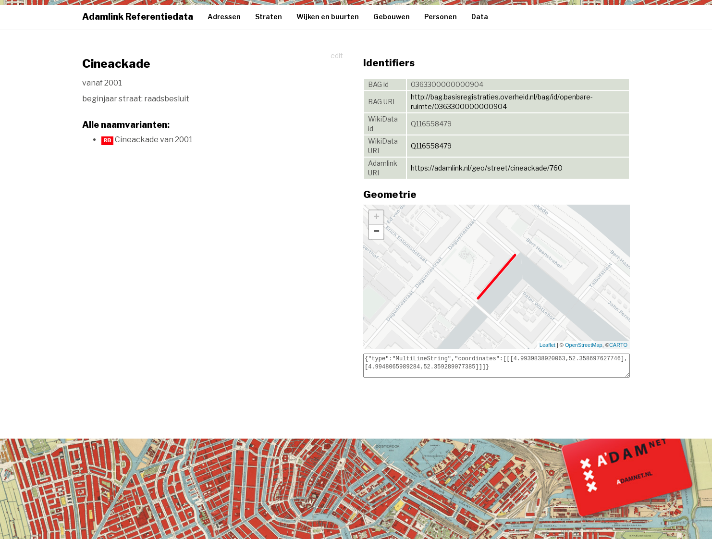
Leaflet (547, 345)
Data (479, 16)
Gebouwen (391, 16)
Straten (268, 16)
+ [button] (376, 217)
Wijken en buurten (327, 16)
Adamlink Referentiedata (137, 17)
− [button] (376, 232)
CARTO (618, 345)
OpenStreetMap (583, 345)
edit (337, 55)
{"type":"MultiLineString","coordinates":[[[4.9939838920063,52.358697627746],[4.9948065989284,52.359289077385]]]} (496, 366)
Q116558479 (431, 146)
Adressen (224, 16)
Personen (440, 16)
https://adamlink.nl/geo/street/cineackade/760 (487, 168)
